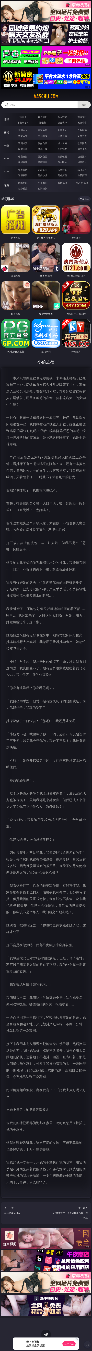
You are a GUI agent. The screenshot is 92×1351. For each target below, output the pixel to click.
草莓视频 (62, 182)
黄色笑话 (62, 175)
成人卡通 (62, 143)
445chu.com (46, 96)
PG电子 (23, 116)
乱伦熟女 (62, 148)
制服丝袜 (22, 148)
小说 (6, 172)
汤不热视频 (82, 182)
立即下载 (69, 1343)
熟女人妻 (22, 135)
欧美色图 (62, 156)
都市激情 (22, 169)
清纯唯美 (42, 162)
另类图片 (82, 162)
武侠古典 (82, 169)
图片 (6, 159)
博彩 (6, 119)
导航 (6, 185)
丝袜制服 (42, 135)
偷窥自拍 (22, 156)
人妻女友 (62, 169)
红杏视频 (22, 188)
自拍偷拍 (42, 130)
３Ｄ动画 (82, 130)
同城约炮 (22, 182)
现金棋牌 (62, 122)
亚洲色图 (42, 156)
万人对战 (62, 116)
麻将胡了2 (23, 122)
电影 (6, 145)
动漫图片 (82, 156)
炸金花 (42, 122)
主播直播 (62, 135)
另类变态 (82, 148)
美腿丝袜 (22, 162)
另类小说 (42, 175)
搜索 (84, 104)
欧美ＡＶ (62, 130)
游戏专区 (82, 116)
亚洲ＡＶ (22, 130)
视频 (6, 132)
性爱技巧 (82, 175)
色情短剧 (42, 188)
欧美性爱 (82, 143)
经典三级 (42, 148)
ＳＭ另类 (82, 135)
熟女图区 (62, 162)
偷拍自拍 (42, 143)
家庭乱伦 (42, 169)
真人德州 (42, 116)
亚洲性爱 (22, 143)
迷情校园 (22, 175)
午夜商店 (42, 182)
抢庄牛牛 (82, 122)
